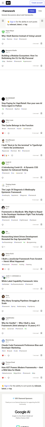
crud (15, 39)
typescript (5, 151)
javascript (19, 173)
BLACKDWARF (10, 98)
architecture (27, 129)
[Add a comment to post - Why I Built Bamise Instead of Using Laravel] (3, 43)
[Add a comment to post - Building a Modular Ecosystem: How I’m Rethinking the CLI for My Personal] (3, 66)
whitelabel (5, 284)
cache (19, 129)
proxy (13, 306)
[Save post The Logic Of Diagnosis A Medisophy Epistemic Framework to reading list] (41, 200)
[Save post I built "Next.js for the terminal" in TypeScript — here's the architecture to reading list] (41, 155)
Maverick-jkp (10, 340)
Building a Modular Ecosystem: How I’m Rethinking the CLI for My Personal (20, 56)
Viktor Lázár (9, 120)
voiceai (24, 109)
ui (25, 173)
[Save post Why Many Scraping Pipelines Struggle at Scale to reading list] (41, 311)
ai (3, 109)
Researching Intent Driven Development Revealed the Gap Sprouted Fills (20, 237)
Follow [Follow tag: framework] (32, 11)
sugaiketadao (10, 318)
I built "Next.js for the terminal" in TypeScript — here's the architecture (22, 146)
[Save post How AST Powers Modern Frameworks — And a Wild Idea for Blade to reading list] (41, 378)
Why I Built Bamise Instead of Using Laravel (21, 36)
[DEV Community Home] (8, 3)
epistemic (14, 195)
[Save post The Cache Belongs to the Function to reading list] (41, 133)
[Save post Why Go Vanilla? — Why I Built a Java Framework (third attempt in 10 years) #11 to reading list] (41, 333)
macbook (14, 220)
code (16, 351)
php (3, 39)
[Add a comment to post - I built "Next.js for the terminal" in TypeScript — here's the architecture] (5, 155)
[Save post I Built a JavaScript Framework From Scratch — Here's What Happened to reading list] (41, 269)
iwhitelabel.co (16, 276)
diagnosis (23, 195)
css (12, 173)
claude (9, 351)
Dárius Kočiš (10, 253)
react (4, 129)
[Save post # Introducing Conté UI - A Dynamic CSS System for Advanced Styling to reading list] (41, 177)
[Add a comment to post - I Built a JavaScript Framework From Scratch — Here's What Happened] (4, 269)
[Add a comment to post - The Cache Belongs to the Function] (4, 133)
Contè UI (8, 162)
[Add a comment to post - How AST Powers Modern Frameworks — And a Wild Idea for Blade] (4, 378)
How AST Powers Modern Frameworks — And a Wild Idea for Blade (22, 368)
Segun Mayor (10, 31)
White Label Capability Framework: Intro (20, 281)
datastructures (7, 373)
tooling (21, 265)
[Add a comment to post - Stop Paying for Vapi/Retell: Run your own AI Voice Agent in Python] (3, 113)
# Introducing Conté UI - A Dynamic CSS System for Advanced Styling (20, 168)
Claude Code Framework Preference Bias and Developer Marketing (22, 346)
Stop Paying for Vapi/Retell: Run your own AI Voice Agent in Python (22, 104)
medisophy (6, 195)
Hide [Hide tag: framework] (40, 11)
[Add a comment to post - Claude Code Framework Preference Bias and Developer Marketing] (4, 355)
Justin (8, 276)
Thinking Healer (11, 184)
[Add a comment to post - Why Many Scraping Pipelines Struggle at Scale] (3, 311)
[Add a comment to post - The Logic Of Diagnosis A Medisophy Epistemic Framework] (3, 200)
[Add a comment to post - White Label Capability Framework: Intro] (3, 288)
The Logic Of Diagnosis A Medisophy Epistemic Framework (18, 190)
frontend (14, 265)
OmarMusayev (10, 140)
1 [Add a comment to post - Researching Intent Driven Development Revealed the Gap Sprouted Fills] (3, 247)
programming (31, 242)
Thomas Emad (10, 362)
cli (19, 151)
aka (7, 231)
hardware (32, 220)
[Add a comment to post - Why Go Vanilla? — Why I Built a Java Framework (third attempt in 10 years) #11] (3, 333)
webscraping (21, 306)
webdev (9, 61)
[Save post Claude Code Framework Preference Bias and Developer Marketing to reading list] (41, 355)
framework (23, 39)
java (3, 329)
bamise (9, 39)
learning (29, 265)
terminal (14, 151)
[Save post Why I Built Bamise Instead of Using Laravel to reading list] (41, 43)
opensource (27, 61)
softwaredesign (7, 242)
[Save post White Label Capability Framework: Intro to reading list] (41, 289)
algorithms (17, 373)
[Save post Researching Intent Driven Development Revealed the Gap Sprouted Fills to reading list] (41, 247)
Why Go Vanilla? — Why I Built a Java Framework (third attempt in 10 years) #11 (21, 324)
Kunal (7, 206)
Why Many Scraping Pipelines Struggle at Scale (20, 302)
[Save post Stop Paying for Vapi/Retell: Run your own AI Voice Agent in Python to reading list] (41, 113)
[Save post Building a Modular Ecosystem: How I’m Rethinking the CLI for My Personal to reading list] (41, 66)
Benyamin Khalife (11, 50)
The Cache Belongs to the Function (17, 125)
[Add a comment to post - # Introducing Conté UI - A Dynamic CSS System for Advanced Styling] (3, 177)
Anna (7, 295)
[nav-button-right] (42, 21)
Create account (37, 3)
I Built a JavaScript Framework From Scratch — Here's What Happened (22, 260)
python (17, 109)
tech (4, 351)
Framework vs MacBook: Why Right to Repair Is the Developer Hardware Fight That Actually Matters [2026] (22, 214)
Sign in (12, 22)
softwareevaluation (17, 284)
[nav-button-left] (3, 21)
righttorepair (23, 220)
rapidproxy (31, 306)
